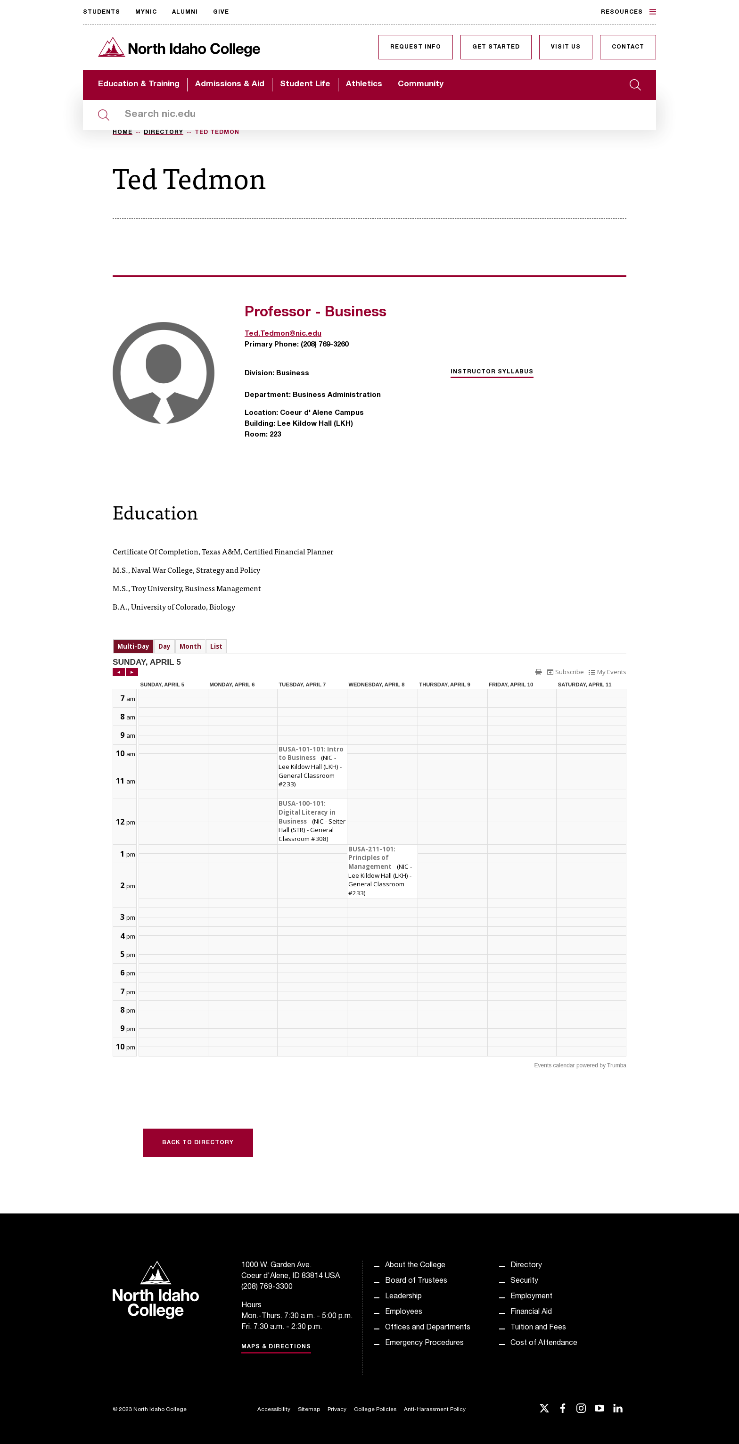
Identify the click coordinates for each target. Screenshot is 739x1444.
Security (524, 1281)
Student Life (305, 85)
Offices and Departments (427, 1328)
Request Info (415, 47)
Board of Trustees (416, 1281)
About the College (415, 1266)
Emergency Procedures (424, 1343)
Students (101, 12)
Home (122, 132)
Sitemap (309, 1409)
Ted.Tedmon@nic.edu (283, 334)
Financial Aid (531, 1312)
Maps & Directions (276, 1347)
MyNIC (146, 12)
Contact (628, 47)
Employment (531, 1297)
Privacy (337, 1409)
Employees (403, 1312)
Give (221, 12)
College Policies (375, 1409)
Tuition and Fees (538, 1328)
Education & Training (139, 85)
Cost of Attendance (543, 1343)
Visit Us (566, 47)
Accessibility (273, 1409)
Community (420, 85)
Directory (163, 132)
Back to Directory (198, 1143)
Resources (628, 11)
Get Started (496, 47)
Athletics (364, 85)
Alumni (185, 12)
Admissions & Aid (229, 85)
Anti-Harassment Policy (435, 1409)
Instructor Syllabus (492, 372)
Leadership (403, 1297)
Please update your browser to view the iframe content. (369, 646)
